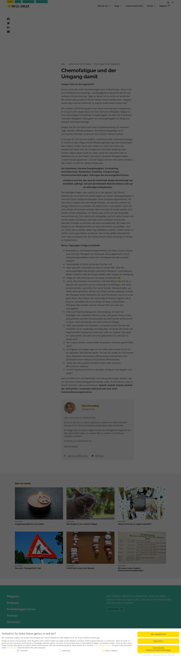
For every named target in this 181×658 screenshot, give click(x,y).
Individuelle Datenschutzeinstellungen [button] (158, 649)
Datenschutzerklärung (102, 645)
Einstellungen (11, 648)
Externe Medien (110, 651)
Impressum (171, 655)
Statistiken (64, 651)
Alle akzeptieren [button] (158, 634)
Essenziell (22, 651)
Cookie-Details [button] (146, 655)
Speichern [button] (158, 641)
